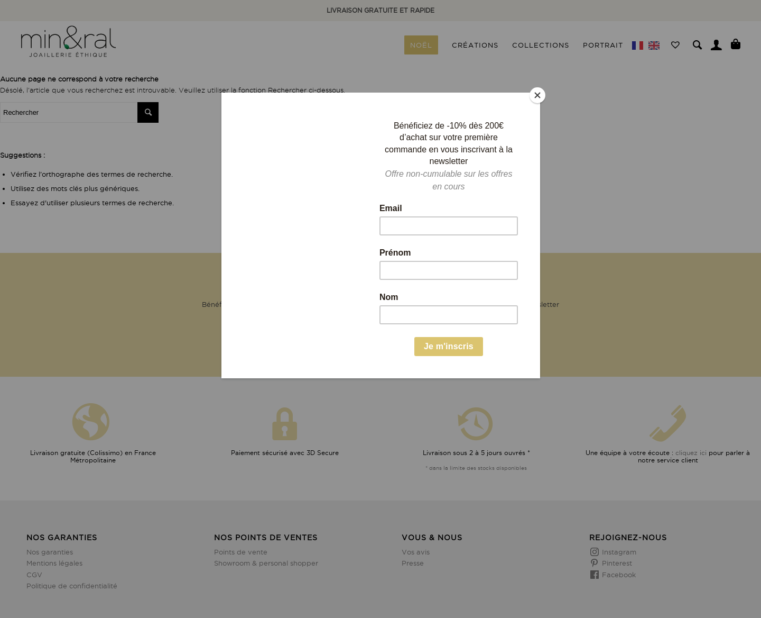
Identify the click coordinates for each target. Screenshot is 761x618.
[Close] (537, 95)
